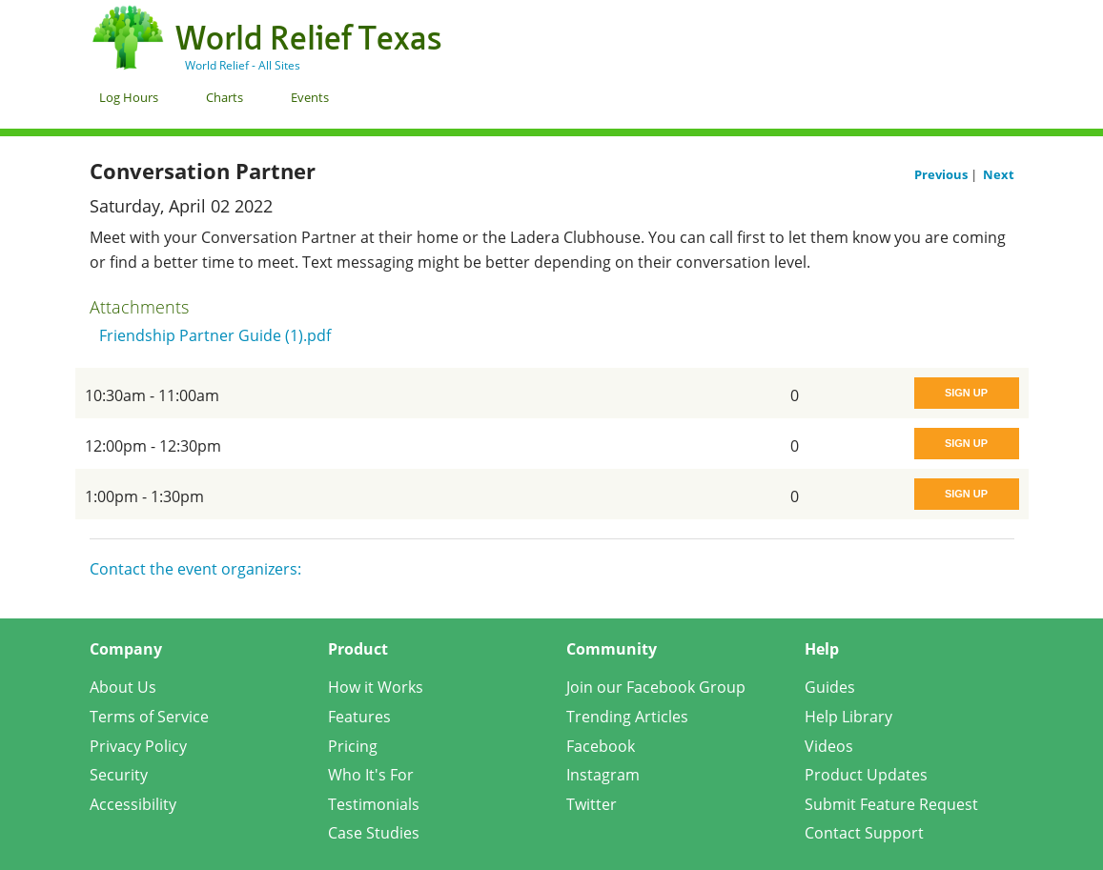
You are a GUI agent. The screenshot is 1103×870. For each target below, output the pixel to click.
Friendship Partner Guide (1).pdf (215, 335)
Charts (224, 97)
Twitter (591, 804)
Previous (942, 174)
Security (119, 774)
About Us (123, 687)
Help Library (848, 716)
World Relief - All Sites (242, 65)
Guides (830, 687)
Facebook (600, 746)
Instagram (603, 774)
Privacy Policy (138, 746)
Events (310, 97)
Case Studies (373, 832)
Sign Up (966, 392)
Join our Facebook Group (656, 687)
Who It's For (371, 774)
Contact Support (864, 832)
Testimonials (373, 804)
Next (998, 174)
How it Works (375, 687)
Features (359, 716)
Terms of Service (149, 716)
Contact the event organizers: (195, 568)
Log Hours (128, 97)
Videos (829, 746)
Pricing (353, 746)
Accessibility (133, 804)
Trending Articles (627, 716)
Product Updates (866, 774)
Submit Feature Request (891, 804)
